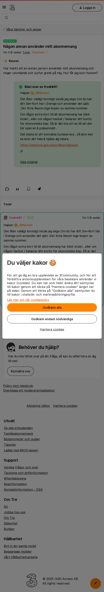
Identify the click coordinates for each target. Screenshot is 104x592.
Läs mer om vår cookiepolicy (28, 300)
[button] (52, 329)
